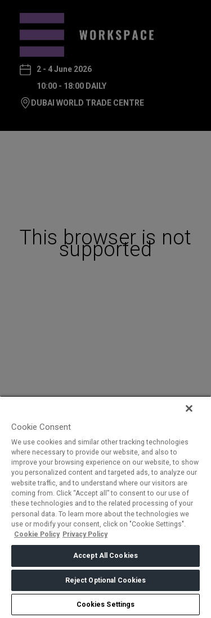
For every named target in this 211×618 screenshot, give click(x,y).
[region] (105, 507)
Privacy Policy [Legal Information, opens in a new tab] (84, 534)
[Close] (189, 408)
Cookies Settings (106, 604)
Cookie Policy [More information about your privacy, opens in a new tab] (37, 534)
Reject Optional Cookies (105, 580)
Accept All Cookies (105, 556)
